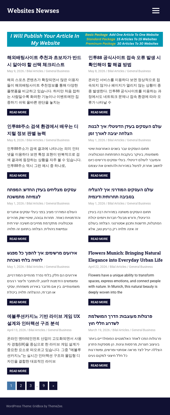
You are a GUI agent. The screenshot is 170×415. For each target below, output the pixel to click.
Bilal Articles (35, 71)
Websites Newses (33, 10)
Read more (18, 112)
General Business (58, 71)
